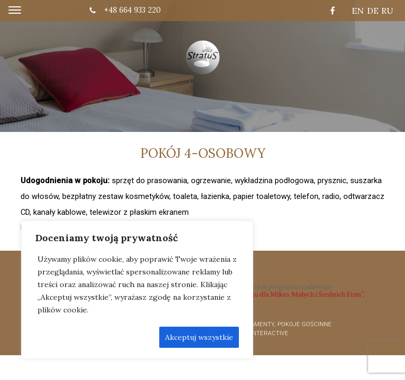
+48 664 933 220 (125, 10)
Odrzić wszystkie (119, 337)
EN (358, 10)
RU (387, 10)
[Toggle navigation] (14, 10)
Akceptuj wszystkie (199, 337)
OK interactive (264, 333)
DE (373, 10)
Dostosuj (57, 337)
